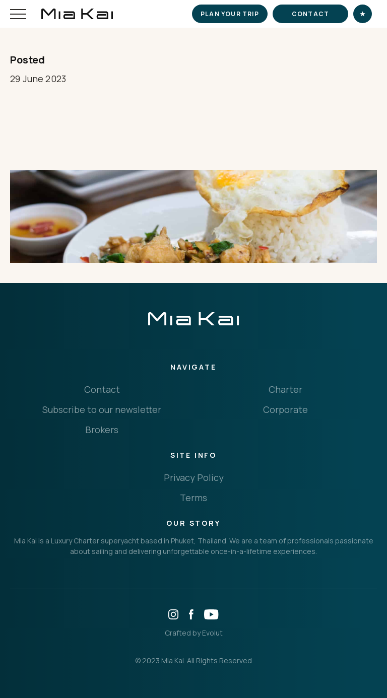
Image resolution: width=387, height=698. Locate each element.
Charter (285, 389)
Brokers (101, 430)
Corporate (285, 409)
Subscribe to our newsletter (101, 409)
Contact (310, 14)
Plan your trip (230, 14)
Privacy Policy (194, 477)
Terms (193, 498)
